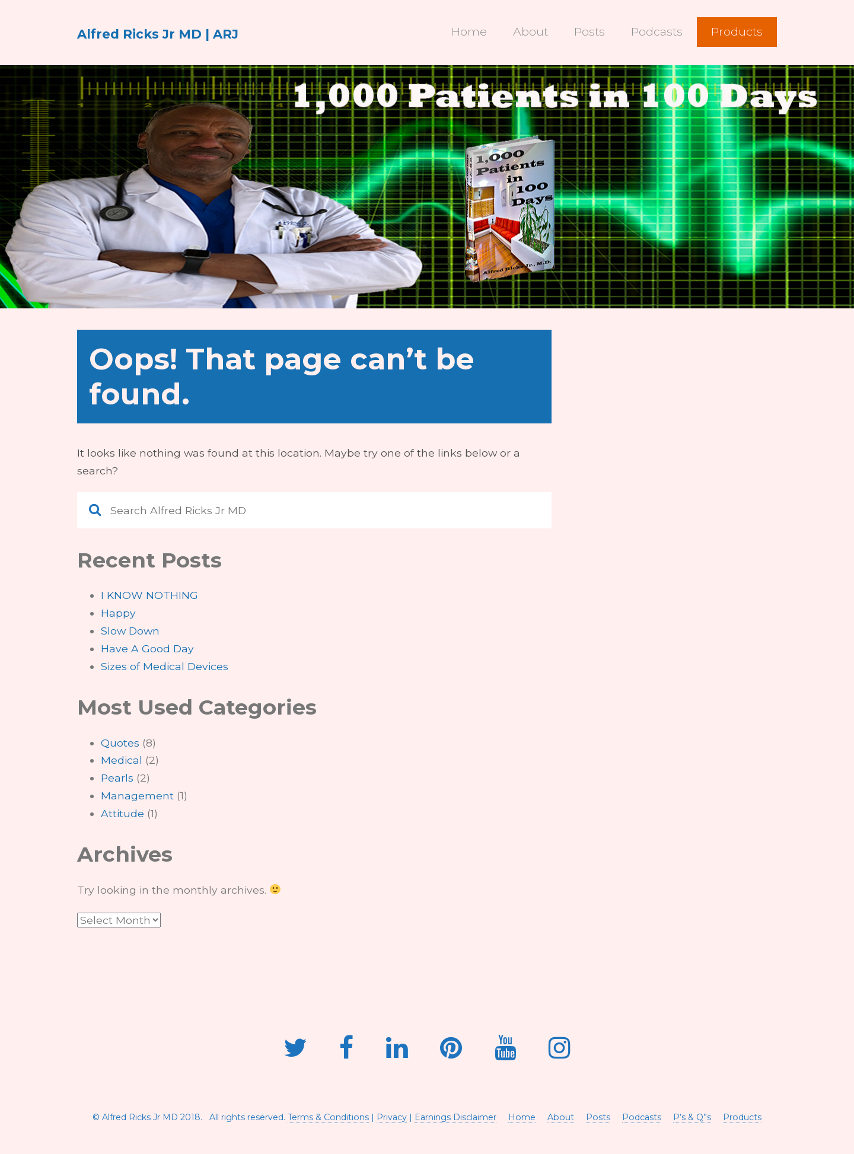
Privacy (392, 1117)
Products (737, 31)
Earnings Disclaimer (455, 1117)
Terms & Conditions (328, 1117)
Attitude (122, 813)
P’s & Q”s (692, 1117)
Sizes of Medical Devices (164, 666)
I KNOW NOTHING (149, 595)
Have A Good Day (147, 648)
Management (137, 795)
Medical (121, 760)
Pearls (117, 778)
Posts (589, 31)
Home (469, 31)
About (530, 31)
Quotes (120, 743)
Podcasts (657, 31)
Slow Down (130, 630)
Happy (118, 613)
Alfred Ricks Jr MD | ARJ (157, 34)
